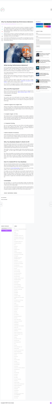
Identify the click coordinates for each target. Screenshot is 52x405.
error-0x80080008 (18, 286)
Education (16, 282)
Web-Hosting (17, 387)
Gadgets (16, 292)
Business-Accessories (18, 261)
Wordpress (17, 396)
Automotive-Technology (19, 254)
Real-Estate (17, 348)
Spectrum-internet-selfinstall (20, 367)
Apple (16, 247)
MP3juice (16, 330)
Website (16, 388)
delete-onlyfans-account (19, 278)
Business (16, 260)
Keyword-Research (18, 316)
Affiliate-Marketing (18, 243)
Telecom (16, 374)
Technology (17, 372)
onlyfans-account (18, 338)
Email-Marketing (18, 284)
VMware (16, 380)
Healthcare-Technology (19, 300)
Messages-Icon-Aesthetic (19, 325)
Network (16, 335)
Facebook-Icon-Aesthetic (19, 287)
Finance (16, 290)
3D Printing (17, 230)
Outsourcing (17, 340)
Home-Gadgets (17, 301)
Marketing (16, 322)
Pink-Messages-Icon (18, 346)
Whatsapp (17, 390)
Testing (16, 375)
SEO (15, 358)
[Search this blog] (6, 228)
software (16, 366)
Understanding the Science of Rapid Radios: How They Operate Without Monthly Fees (45, 88)
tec (15, 371)
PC (15, 343)
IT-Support (17, 314)
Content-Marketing (18, 273)
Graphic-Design (17, 295)
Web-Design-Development (19, 383)
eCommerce (17, 281)
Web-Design (17, 382)
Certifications (17, 265)
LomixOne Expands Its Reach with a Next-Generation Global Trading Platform (45, 62)
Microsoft (16, 327)
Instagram (16, 304)
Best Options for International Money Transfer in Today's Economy (45, 55)
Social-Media (17, 364)
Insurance (16, 308)
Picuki (16, 345)
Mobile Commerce (18, 329)
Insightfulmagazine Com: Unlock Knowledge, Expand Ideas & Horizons (44, 75)
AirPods (16, 246)
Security (16, 356)
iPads (16, 311)
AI (15, 244)
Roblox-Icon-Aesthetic (19, 353)
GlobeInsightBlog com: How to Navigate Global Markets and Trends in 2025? (45, 68)
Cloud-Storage (17, 271)
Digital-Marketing (18, 279)
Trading (16, 377)
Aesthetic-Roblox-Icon (19, 241)
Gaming (16, 294)
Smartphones (17, 362)
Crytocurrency (17, 276)
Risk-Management (18, 351)
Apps (16, 251)
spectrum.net (17, 369)
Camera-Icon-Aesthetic (19, 263)
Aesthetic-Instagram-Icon (19, 237)
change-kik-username (19, 266)
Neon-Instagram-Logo (19, 333)
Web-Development (18, 385)
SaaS (16, 354)
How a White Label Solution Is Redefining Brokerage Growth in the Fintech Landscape (45, 81)
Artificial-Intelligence (18, 252)
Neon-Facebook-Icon (18, 332)
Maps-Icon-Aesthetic (18, 321)
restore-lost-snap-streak (19, 350)
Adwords (16, 233)
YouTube (16, 397)
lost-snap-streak (18, 319)
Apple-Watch (17, 249)
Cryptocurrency (17, 274)
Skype (16, 361)
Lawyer (16, 317)
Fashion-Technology (18, 289)
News (16, 337)
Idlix (15, 303)
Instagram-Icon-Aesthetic (19, 306)
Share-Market (17, 359)
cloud (16, 268)
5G (15, 232)
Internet (16, 309)
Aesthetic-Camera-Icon (19, 235)
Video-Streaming (18, 379)
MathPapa (16, 324)
